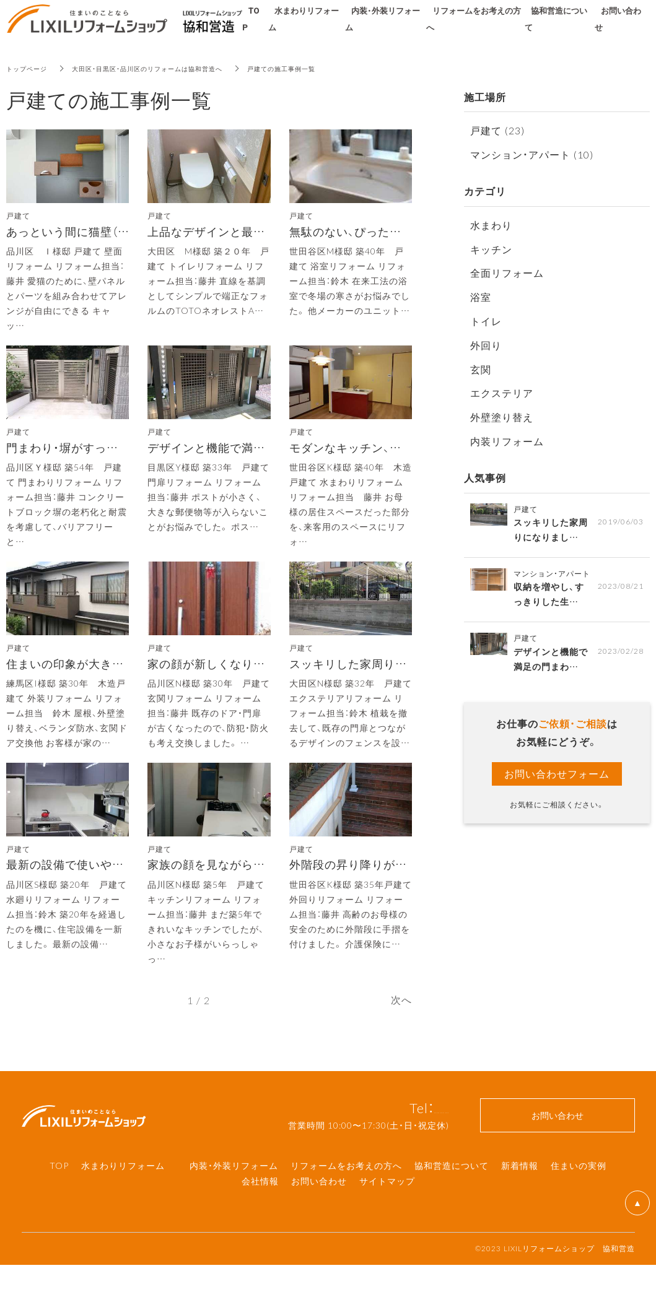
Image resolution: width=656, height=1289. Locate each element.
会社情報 (260, 1205)
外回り (486, 344)
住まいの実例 (578, 1189)
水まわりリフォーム (123, 1189)
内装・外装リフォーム (234, 1189)
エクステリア (501, 392)
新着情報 (519, 1189)
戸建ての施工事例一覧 (322, 68)
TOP (59, 1189)
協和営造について (451, 1189)
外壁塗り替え (501, 416)
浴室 (480, 296)
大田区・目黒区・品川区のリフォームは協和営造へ (168, 68)
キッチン (491, 248)
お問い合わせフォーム (557, 780)
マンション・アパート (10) (531, 154)
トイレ (486, 320)
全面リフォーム (507, 272)
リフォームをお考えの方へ (346, 1189)
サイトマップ (387, 1205)
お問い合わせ (319, 1205)
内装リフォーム (507, 440)
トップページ (30, 68)
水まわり (491, 224)
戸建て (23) (497, 130)
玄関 (480, 369)
